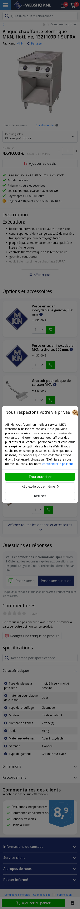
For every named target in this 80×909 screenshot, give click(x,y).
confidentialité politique (58, 464)
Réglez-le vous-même (40, 486)
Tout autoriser (40, 476)
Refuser (40, 496)
